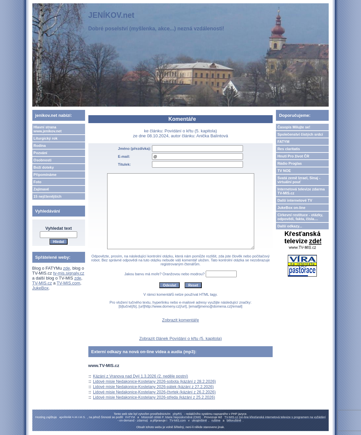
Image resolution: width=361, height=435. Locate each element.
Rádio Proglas (289, 163)
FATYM (283, 142)
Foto (38, 182)
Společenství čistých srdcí (300, 134)
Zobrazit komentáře (180, 320)
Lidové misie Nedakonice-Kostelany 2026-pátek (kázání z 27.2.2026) (153, 387)
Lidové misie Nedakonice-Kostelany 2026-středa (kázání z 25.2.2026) (154, 397)
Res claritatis (288, 149)
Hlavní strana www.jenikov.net (48, 129)
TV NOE (284, 171)
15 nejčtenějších (48, 196)
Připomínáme (45, 175)
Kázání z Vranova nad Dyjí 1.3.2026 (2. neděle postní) (140, 376)
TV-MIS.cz (42, 283)
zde (66, 268)
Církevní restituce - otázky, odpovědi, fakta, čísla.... (300, 217)
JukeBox (40, 287)
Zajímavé (41, 189)
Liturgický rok (46, 138)
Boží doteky (44, 167)
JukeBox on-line (291, 208)
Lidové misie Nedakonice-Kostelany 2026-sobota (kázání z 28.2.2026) (154, 381)
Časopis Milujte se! (293, 127)
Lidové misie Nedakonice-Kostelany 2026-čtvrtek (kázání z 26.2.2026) (154, 392)
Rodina (40, 146)
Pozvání (40, 153)
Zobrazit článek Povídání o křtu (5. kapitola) (180, 338)
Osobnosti (42, 160)
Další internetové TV (294, 200)
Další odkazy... (289, 226)
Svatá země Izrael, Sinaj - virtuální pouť (298, 180)
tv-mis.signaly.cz (68, 273)
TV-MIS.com (68, 283)
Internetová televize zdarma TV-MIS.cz (301, 191)
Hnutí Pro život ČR (293, 156)
